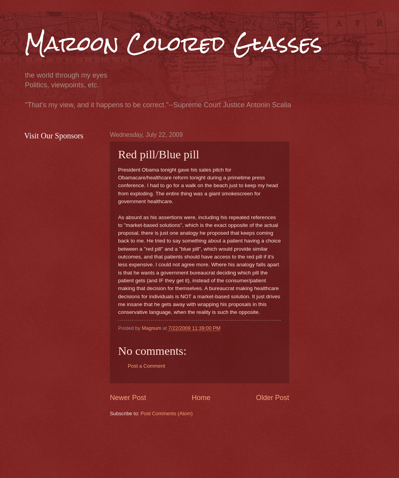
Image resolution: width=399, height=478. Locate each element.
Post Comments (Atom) (167, 413)
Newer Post (128, 398)
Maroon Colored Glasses (173, 43)
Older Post (272, 398)
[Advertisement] (252, 446)
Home (201, 398)
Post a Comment (146, 366)
